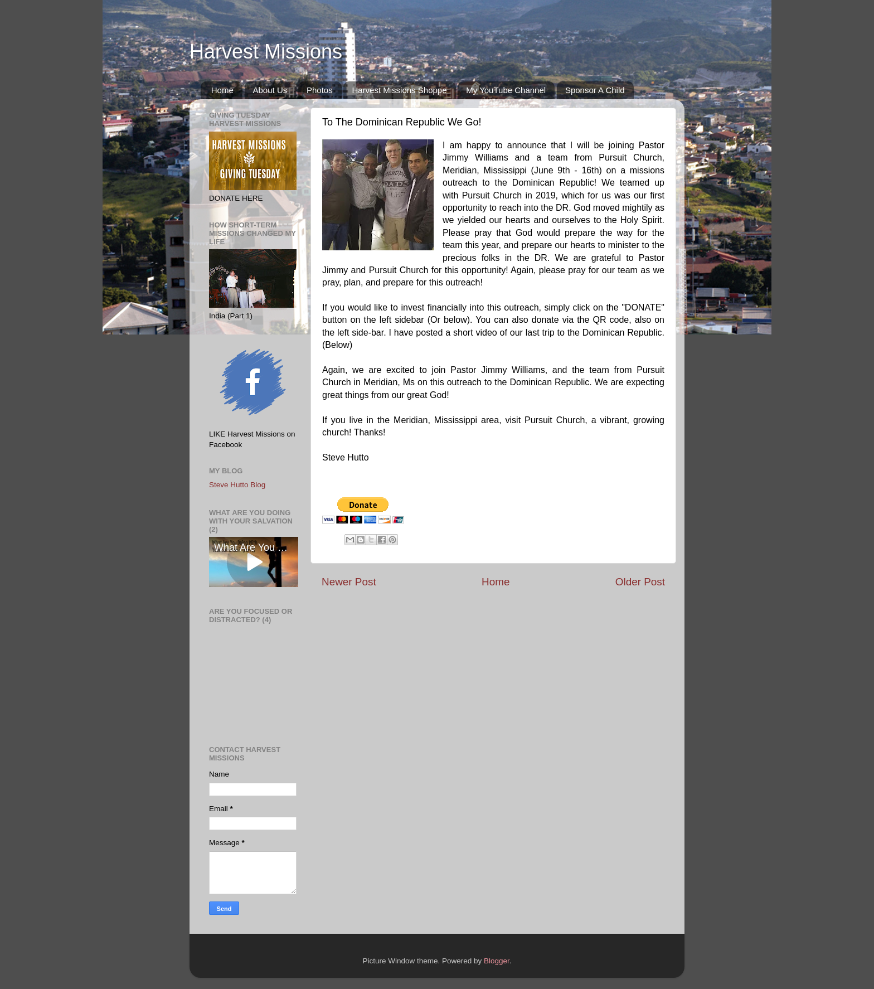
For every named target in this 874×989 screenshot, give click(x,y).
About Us (270, 90)
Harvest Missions (266, 51)
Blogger (496, 961)
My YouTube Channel (506, 90)
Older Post (640, 582)
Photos (320, 90)
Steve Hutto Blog (237, 485)
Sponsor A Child (595, 90)
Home (222, 90)
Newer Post (349, 582)
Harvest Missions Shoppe (399, 90)
